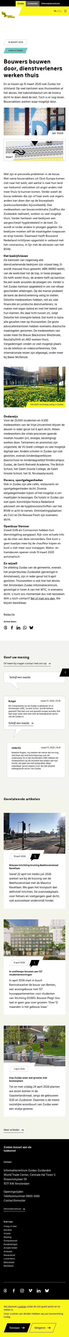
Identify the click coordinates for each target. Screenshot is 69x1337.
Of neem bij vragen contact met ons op (25, 663)
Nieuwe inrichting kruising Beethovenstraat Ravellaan (33, 866)
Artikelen (8, 1251)
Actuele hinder (10, 1247)
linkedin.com (18, 628)
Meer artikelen (12, 1130)
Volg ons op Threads (5, 1290)
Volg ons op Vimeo (30, 1290)
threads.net (5, 628)
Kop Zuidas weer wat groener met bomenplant (28, 1079)
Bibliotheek (9, 1262)
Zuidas (20, 3)
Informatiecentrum (50, 3)
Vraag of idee (10, 1226)
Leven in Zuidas (15, 50)
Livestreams (9, 1258)
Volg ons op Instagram (22, 1290)
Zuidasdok (33, 3)
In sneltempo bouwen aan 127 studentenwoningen (25, 973)
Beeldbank (9, 1265)
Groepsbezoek (10, 1240)
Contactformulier (14, 1201)
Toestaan (14, 1327)
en (60, 11)
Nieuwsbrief (9, 1255)
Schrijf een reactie (20, 677)
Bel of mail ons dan (43, 598)
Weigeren (39, 1327)
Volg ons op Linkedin (38, 1290)
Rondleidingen (10, 1244)
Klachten (8, 1230)
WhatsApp (25, 628)
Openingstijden (13, 1192)
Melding (7, 1237)
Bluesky (31, 628)
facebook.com (12, 628)
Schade (7, 1233)
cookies (22, 1306)
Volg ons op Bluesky (47, 1290)
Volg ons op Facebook (14, 1290)
